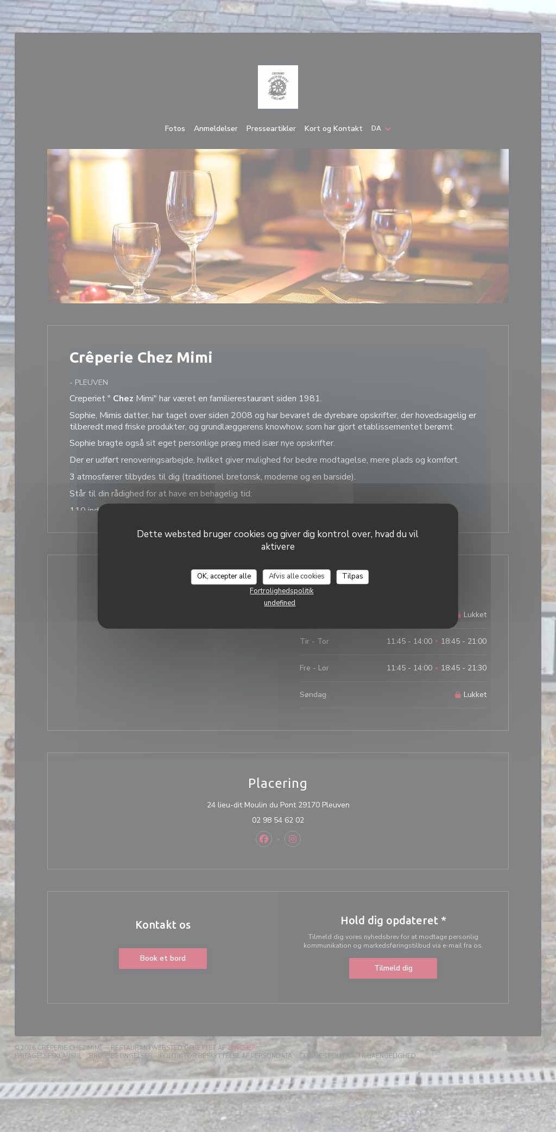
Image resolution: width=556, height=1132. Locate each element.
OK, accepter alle (224, 576)
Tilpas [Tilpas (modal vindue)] (352, 576)
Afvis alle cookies (297, 576)
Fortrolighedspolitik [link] (281, 591)
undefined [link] (279, 603)
